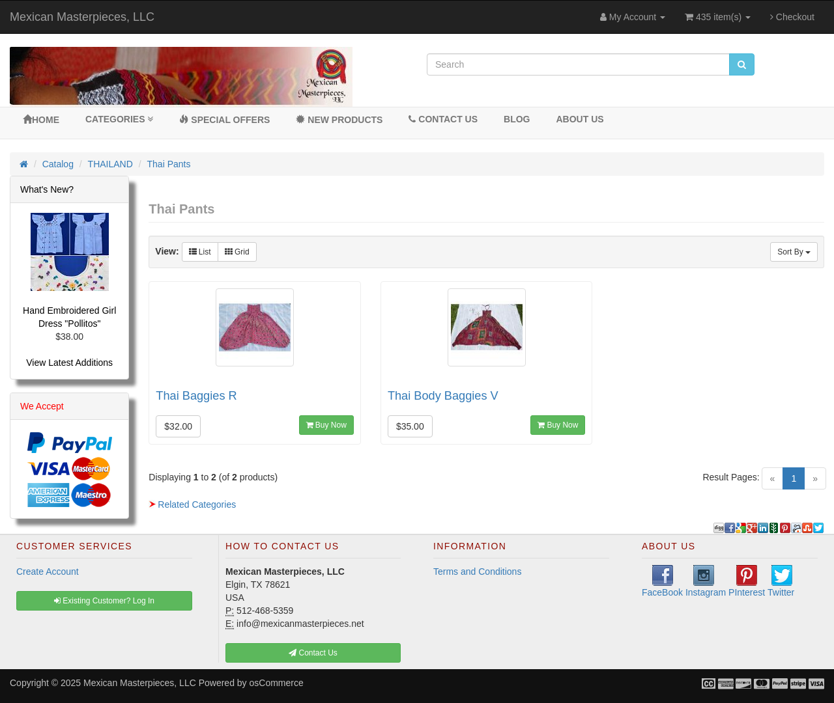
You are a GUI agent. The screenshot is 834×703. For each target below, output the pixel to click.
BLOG (517, 119)
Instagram (705, 581)
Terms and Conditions (477, 571)
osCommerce (277, 683)
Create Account (47, 571)
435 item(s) (718, 17)
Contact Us (443, 119)
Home (41, 120)
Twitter (781, 581)
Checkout (792, 17)
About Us (579, 119)
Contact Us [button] (313, 652)
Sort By (794, 251)
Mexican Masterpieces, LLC (82, 16)
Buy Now (326, 425)
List (200, 251)
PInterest (746, 581)
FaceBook (662, 581)
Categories (119, 119)
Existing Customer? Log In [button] (104, 600)
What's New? (47, 189)
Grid (237, 251)
